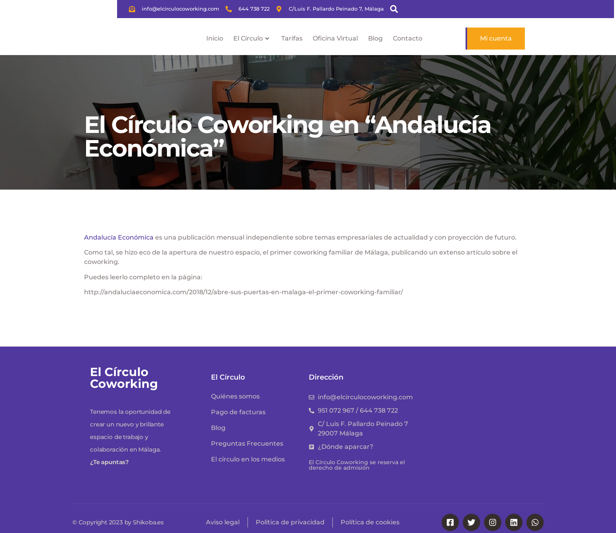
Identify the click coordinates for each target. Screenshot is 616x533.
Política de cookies (370, 522)
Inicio (214, 38)
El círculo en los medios (248, 459)
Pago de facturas (238, 412)
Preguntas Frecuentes (247, 443)
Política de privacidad (290, 522)
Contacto (407, 38)
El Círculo (252, 38)
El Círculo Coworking (124, 378)
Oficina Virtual (335, 38)
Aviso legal (223, 522)
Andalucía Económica (119, 237)
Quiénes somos (235, 396)
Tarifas (291, 38)
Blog (375, 38)
